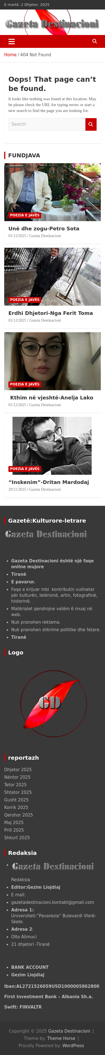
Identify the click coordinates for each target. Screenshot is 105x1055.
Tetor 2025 (15, 784)
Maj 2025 (14, 822)
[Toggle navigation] (11, 41)
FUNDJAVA (24, 155)
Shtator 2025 (18, 792)
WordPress (73, 1045)
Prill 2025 (14, 830)
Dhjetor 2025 (18, 769)
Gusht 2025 (16, 800)
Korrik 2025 (16, 807)
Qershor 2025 (18, 815)
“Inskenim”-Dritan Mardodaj (49, 482)
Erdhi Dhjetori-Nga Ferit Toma (50, 313)
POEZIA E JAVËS (24, 215)
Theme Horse (61, 1038)
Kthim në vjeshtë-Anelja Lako (50, 398)
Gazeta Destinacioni (45, 236)
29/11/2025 (17, 489)
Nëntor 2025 (17, 777)
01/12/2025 (17, 236)
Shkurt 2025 (17, 837)
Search (91, 124)
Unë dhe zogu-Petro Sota (44, 228)
